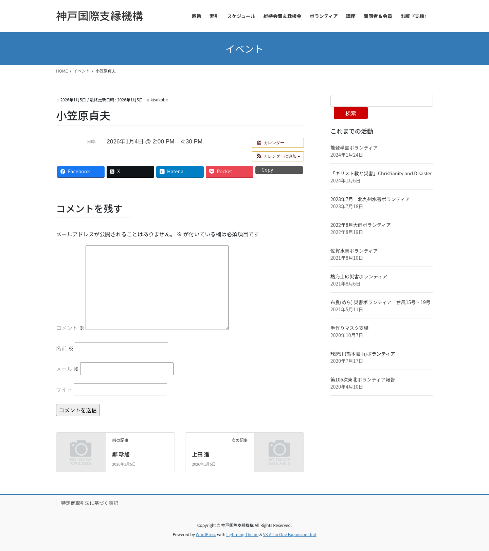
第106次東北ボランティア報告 (362, 379)
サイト (64, 389)
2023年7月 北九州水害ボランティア (372, 199)
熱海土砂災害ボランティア (358, 276)
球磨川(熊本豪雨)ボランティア (362, 353)
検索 (350, 113)
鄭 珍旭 (121, 454)
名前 (65, 348)
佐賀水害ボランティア (354, 250)
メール (67, 369)
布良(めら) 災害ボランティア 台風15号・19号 (382, 302)
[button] (278, 156)
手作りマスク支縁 (349, 327)
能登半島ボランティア (354, 147)
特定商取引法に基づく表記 (89, 502)
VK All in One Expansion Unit (289, 534)
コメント (70, 327)
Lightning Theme (242, 534)
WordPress (206, 534)
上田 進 (201, 454)
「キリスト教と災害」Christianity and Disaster (381, 173)
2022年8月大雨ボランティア (360, 224)
